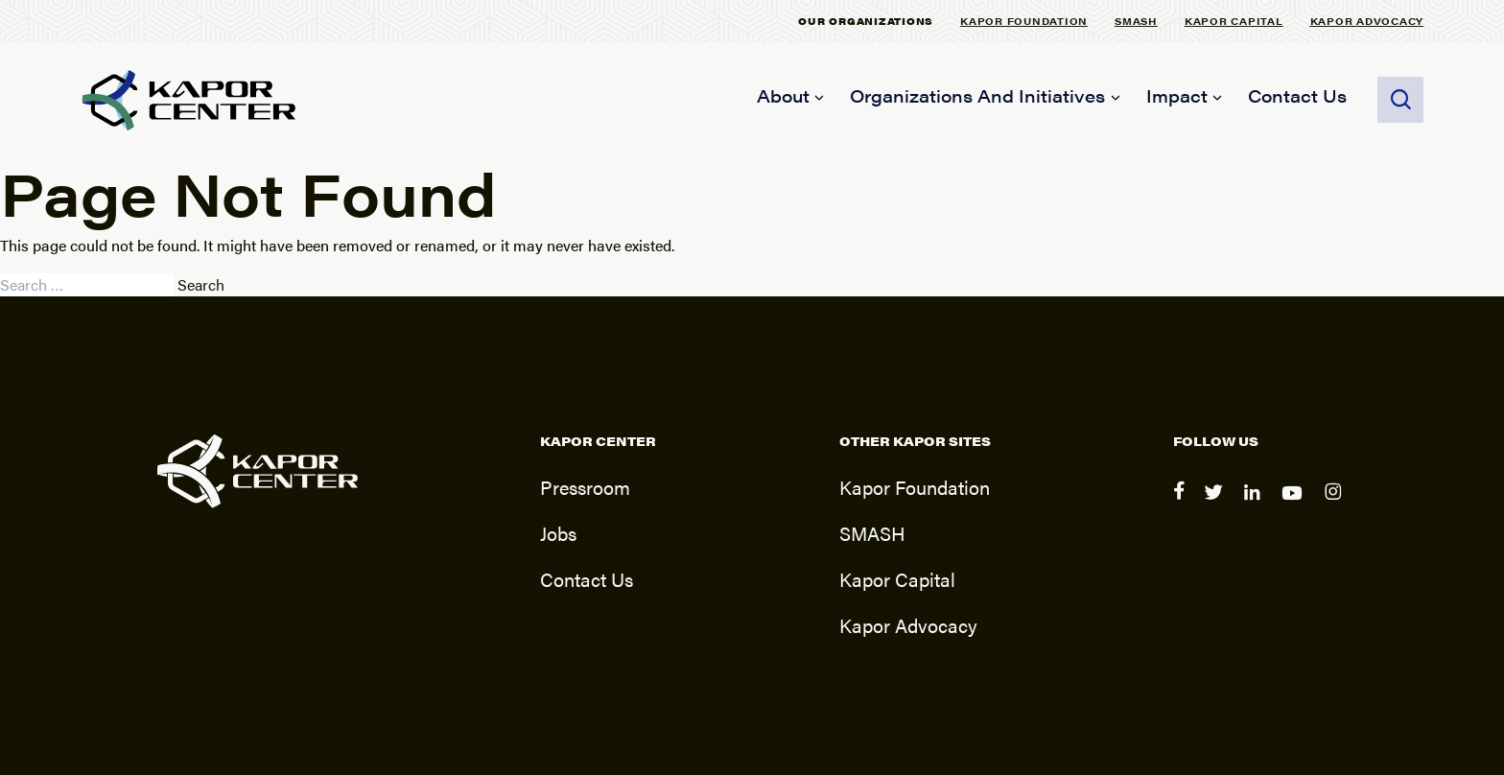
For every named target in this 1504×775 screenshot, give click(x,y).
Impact (1177, 95)
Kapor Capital (1234, 20)
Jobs (558, 533)
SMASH (1136, 20)
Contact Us (1297, 95)
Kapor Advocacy (1367, 20)
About (783, 95)
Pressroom (585, 487)
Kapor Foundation (1024, 20)
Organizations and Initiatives (977, 95)
